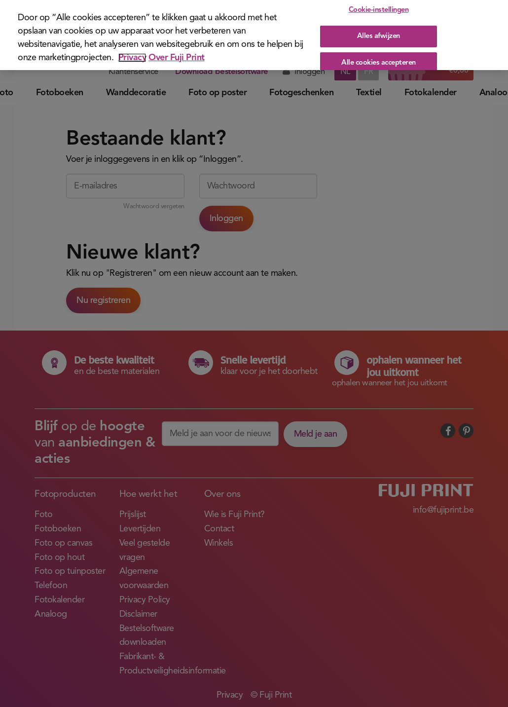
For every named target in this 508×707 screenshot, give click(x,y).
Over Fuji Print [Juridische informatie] (176, 57)
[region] (254, 35)
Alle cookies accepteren (378, 62)
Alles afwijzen (378, 36)
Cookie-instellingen (379, 10)
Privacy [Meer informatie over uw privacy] (132, 57)
